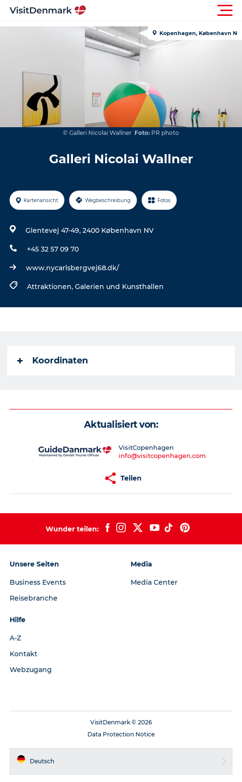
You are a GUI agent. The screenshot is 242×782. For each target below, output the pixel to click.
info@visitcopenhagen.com (162, 455)
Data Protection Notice (121, 734)
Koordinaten (52, 360)
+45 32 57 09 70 (53, 249)
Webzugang (31, 669)
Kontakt (23, 654)
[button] (164, 10)
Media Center (154, 582)
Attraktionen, (51, 286)
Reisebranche (34, 598)
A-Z (15, 638)
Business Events (38, 582)
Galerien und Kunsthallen (119, 286)
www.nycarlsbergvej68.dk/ (72, 268)
